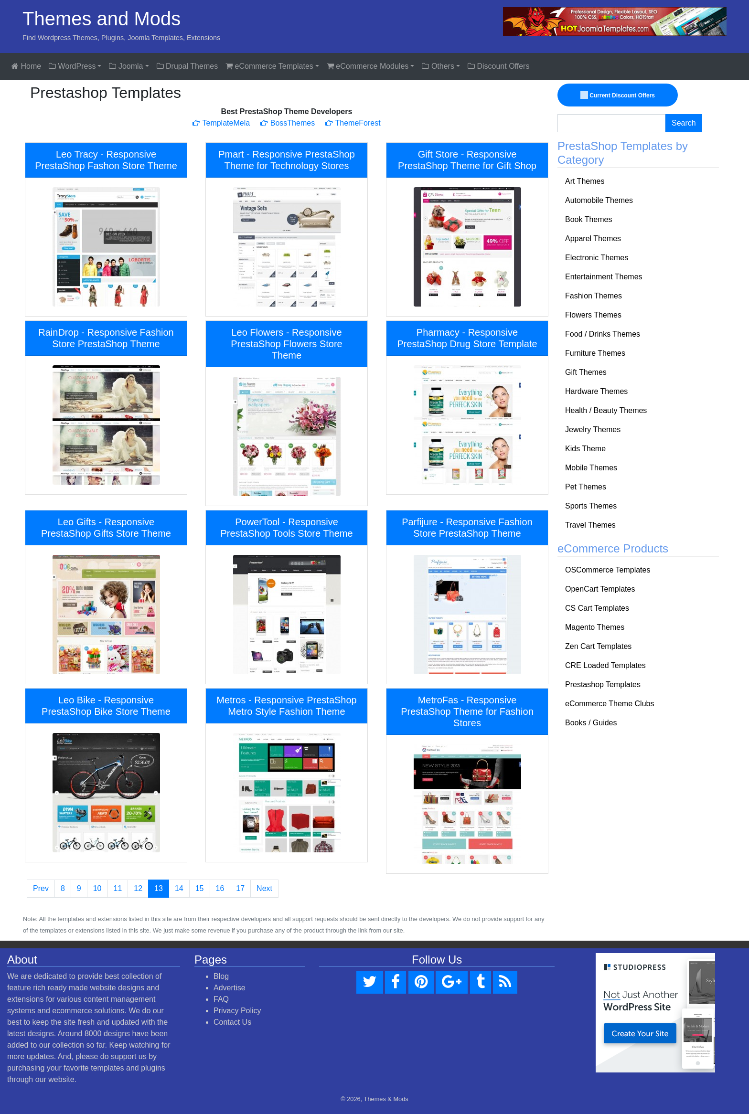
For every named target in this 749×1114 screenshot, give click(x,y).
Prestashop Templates (603, 684)
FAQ (221, 999)
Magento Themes (594, 627)
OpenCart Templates (600, 589)
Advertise (230, 988)
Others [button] (438, 66)
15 (199, 888)
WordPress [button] (72, 66)
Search (684, 123)
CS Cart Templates (597, 608)
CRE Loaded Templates (605, 665)
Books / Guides (591, 723)
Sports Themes (591, 506)
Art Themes (584, 181)
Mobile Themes (591, 468)
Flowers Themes (593, 315)
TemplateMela (221, 123)
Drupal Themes (187, 66)
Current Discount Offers (618, 95)
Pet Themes (585, 487)
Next (264, 888)
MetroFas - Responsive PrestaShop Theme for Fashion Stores (467, 711)
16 (220, 888)
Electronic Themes (596, 258)
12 (138, 888)
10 (97, 888)
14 (179, 888)
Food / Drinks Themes (602, 334)
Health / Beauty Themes (606, 410)
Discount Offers (498, 66)
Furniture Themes (595, 353)
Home (26, 66)
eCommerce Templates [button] (269, 66)
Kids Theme (585, 449)
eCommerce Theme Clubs (609, 704)
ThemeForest (352, 123)
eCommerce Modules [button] (368, 66)
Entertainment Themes (603, 277)
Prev (41, 888)
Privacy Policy (237, 1011)
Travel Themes (590, 525)
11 (118, 888)
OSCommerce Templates (607, 570)
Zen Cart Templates (598, 646)
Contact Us (232, 1022)
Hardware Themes (596, 391)
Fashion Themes (593, 296)
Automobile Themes (599, 200)
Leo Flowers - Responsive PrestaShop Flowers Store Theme (286, 344)
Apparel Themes (593, 238)
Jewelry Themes (593, 429)
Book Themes (588, 219)
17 (240, 888)
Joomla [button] (126, 66)
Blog (221, 976)
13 (158, 888)
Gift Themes (586, 372)
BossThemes (287, 123)
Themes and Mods (101, 18)
